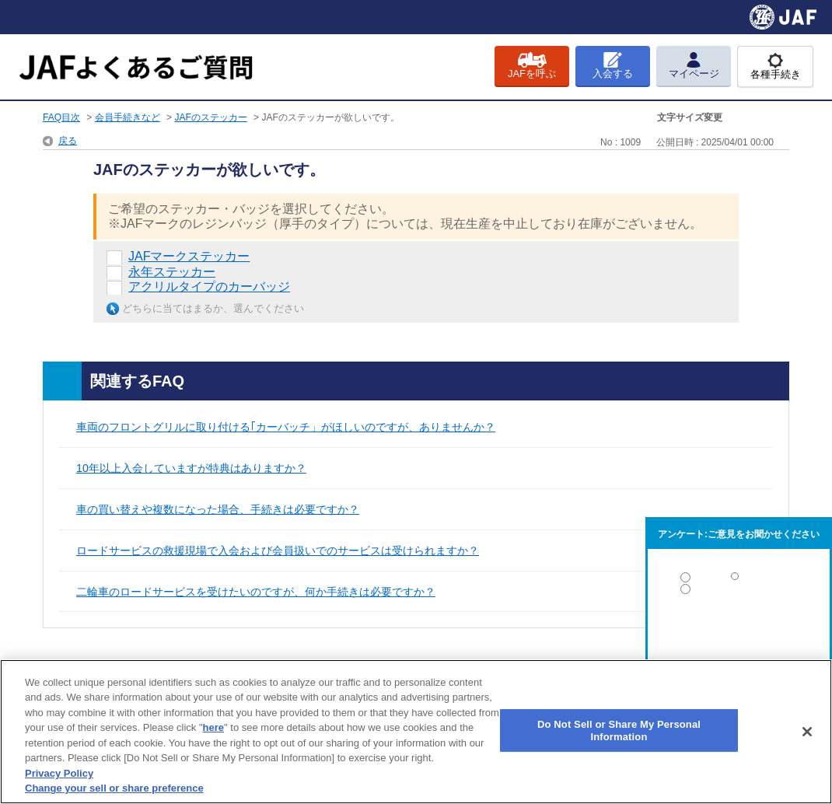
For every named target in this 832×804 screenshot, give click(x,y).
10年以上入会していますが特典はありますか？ (191, 468)
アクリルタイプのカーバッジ (209, 286)
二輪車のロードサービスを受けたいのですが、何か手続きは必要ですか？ (255, 592)
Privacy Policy (59, 773)
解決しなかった (739, 632)
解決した (739, 580)
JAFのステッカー (210, 117)
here (213, 727)
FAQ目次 (61, 117)
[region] (416, 731)
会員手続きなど (127, 117)
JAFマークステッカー (189, 256)
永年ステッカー (171, 271)
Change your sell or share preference (114, 788)
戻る (67, 140)
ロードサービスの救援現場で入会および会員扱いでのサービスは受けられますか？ (277, 550)
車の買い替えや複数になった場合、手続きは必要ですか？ (217, 509)
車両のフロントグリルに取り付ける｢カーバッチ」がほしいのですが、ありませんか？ (285, 427)
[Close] (807, 732)
